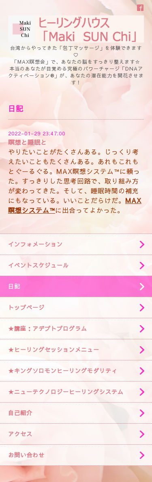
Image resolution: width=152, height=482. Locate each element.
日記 (14, 286)
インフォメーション (35, 244)
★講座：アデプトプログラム (47, 328)
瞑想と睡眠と (27, 142)
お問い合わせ (26, 455)
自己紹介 (20, 413)
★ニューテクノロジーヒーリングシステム (66, 392)
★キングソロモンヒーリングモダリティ (63, 370)
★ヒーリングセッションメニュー (53, 349)
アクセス (20, 434)
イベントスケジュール (38, 265)
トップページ (26, 307)
